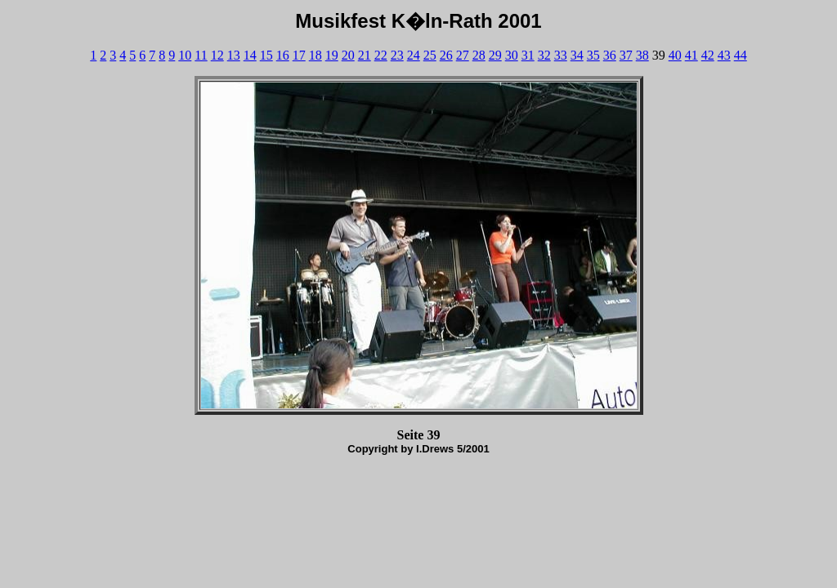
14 (250, 55)
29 (495, 55)
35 (593, 55)
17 (299, 55)
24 (413, 55)
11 (201, 55)
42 (707, 55)
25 (429, 55)
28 (479, 55)
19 (331, 55)
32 (544, 55)
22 (380, 55)
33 (560, 55)
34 (577, 55)
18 (315, 55)
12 (217, 55)
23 (397, 55)
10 (184, 55)
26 (446, 55)
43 (724, 55)
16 (282, 55)
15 (266, 55)
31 (528, 55)
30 (511, 55)
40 (675, 55)
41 (691, 55)
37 (626, 55)
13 (233, 55)
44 (740, 55)
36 (609, 55)
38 (642, 55)
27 (462, 55)
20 (348, 55)
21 (364, 55)
